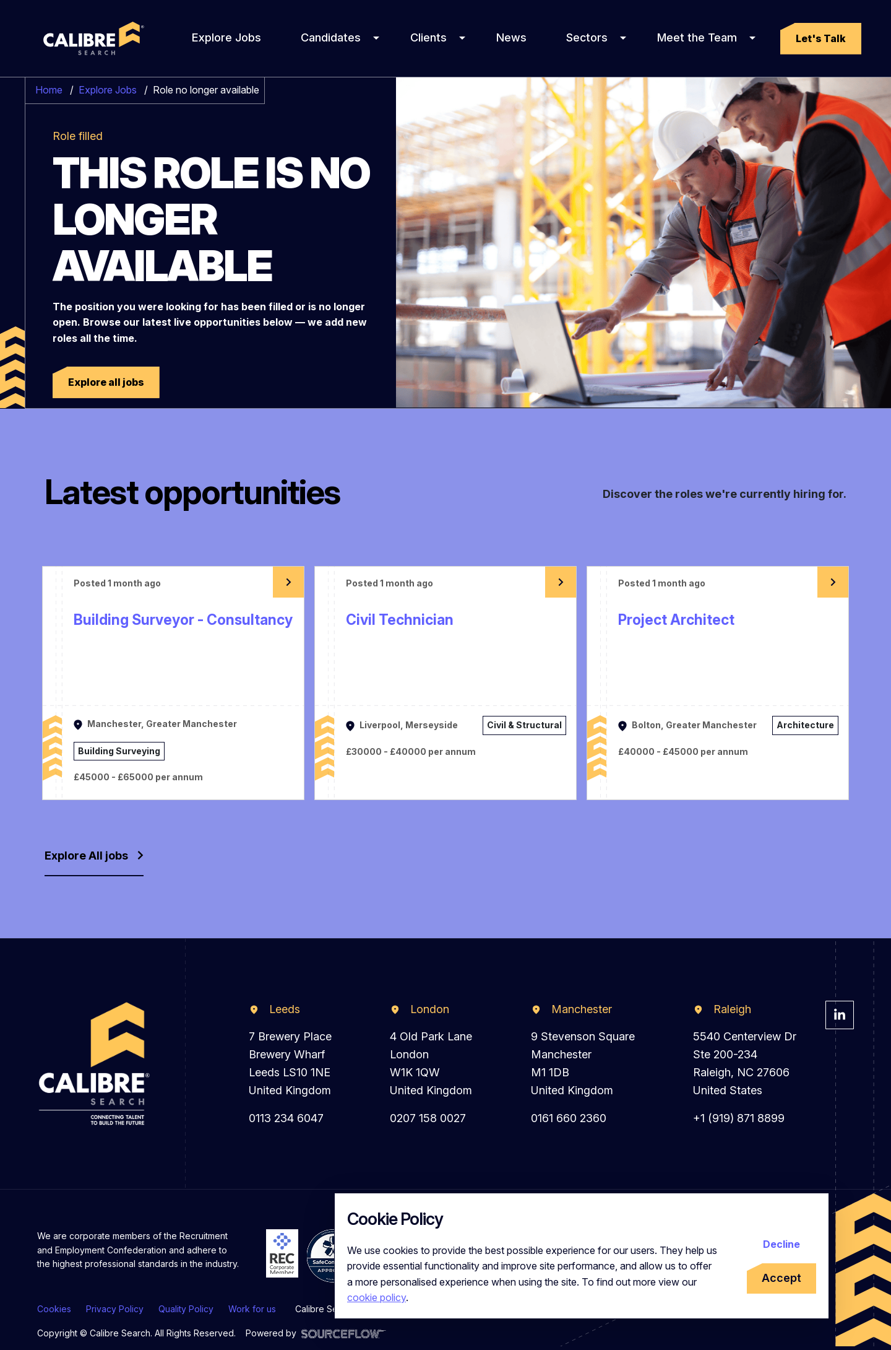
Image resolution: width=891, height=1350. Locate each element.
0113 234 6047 (286, 1118)
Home (48, 90)
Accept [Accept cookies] (781, 1277)
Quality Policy (185, 1309)
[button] (820, 38)
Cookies (54, 1309)
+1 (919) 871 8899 (739, 1118)
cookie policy (376, 1297)
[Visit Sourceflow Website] (343, 1333)
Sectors (587, 37)
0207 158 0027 (428, 1118)
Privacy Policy (115, 1309)
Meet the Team (697, 37)
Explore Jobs (226, 37)
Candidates (331, 37)
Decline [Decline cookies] (781, 1244)
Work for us (252, 1309)
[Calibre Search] (91, 38)
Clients (428, 37)
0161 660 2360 (568, 1118)
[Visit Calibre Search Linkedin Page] (839, 1015)
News (511, 37)
